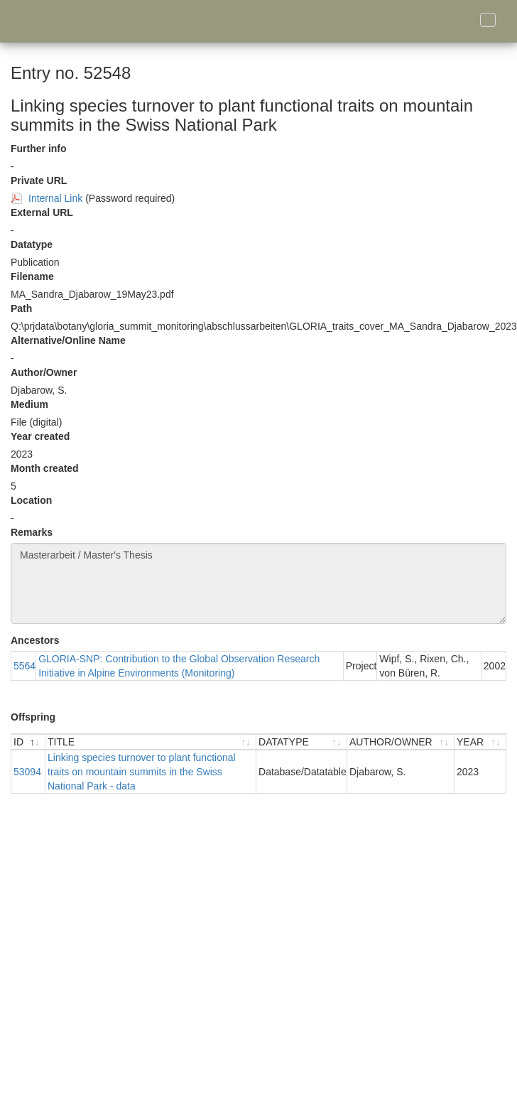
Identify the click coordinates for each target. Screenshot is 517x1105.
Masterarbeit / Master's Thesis (258, 583)
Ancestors (35, 640)
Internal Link (55, 198)
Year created (40, 436)
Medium (29, 404)
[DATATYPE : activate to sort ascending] (301, 742)
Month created (45, 468)
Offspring (33, 717)
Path (21, 308)
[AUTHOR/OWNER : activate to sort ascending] (401, 742)
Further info (39, 148)
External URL (42, 212)
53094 (27, 771)
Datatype (32, 244)
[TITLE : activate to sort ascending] (150, 742)
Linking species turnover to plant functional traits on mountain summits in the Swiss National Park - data (142, 772)
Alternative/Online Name (68, 340)
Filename (32, 276)
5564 (24, 666)
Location (31, 500)
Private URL (39, 180)
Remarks (32, 532)
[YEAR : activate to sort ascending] (480, 742)
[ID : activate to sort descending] (28, 742)
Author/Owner (44, 372)
